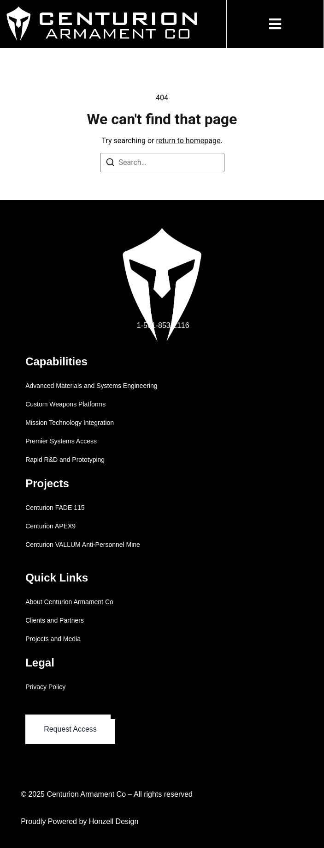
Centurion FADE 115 (54, 507)
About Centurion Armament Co (69, 602)
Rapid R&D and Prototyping (65, 459)
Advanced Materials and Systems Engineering (91, 385)
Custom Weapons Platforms (65, 404)
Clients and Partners (54, 620)
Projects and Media (53, 638)
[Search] (110, 164)
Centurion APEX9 (50, 526)
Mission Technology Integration (69, 422)
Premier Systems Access (61, 441)
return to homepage (188, 140)
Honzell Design (114, 821)
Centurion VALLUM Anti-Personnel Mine (82, 544)
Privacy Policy (45, 687)
